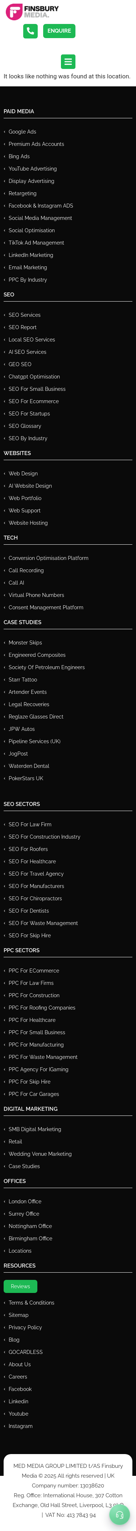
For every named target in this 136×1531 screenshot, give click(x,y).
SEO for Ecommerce (34, 401)
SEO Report (23, 327)
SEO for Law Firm (30, 824)
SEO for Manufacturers (36, 886)
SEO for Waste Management (43, 923)
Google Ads (22, 132)
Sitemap (19, 1315)
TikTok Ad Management (36, 243)
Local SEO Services (32, 340)
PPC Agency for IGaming (39, 1069)
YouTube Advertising (33, 169)
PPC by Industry (28, 280)
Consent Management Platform (46, 607)
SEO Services (25, 315)
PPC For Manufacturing (36, 1045)
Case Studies (24, 1166)
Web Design (23, 473)
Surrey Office (24, 1214)
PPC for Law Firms (31, 983)
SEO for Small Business (37, 389)
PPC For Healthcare (32, 1020)
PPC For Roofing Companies (42, 1008)
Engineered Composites (37, 655)
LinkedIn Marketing (31, 255)
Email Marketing (28, 267)
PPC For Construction (34, 995)
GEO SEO (20, 364)
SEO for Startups (29, 414)
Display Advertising (31, 181)
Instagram (21, 1426)
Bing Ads (19, 156)
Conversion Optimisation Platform (48, 558)
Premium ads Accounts (36, 144)
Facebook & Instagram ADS (41, 206)
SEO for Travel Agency (36, 874)
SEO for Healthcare (32, 861)
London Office (25, 1201)
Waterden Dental (29, 766)
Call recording (26, 570)
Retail (15, 1142)
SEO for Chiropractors (35, 898)
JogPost (18, 754)
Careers (18, 1377)
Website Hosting (28, 523)
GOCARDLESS (26, 1352)
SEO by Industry (28, 438)
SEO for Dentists (29, 911)
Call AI (16, 583)
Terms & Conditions (31, 1303)
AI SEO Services (27, 352)
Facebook (20, 1389)
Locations (20, 1251)
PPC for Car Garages (34, 1094)
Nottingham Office (30, 1226)
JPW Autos (22, 729)
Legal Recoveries (29, 704)
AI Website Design (30, 486)
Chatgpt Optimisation (34, 377)
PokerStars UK (26, 778)
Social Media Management (40, 218)
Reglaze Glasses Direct (36, 717)
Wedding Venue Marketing (40, 1154)
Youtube (18, 1414)
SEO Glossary (25, 426)
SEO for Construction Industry (45, 837)
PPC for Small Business (37, 1032)
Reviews (20, 1286)
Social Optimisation (32, 230)
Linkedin (18, 1401)
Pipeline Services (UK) (35, 741)
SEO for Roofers (28, 849)
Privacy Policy (25, 1327)
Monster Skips (25, 643)
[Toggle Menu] (119, 1514)
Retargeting (23, 193)
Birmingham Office (30, 1238)
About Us (20, 1364)
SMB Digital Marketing (35, 1129)
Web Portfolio (25, 498)
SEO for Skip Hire (30, 935)
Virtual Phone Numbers (36, 595)
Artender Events (28, 692)
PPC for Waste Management (43, 1057)
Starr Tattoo (23, 680)
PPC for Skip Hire (29, 1082)
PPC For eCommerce (34, 971)
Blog (14, 1340)
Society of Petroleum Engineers (47, 667)
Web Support (25, 510)
